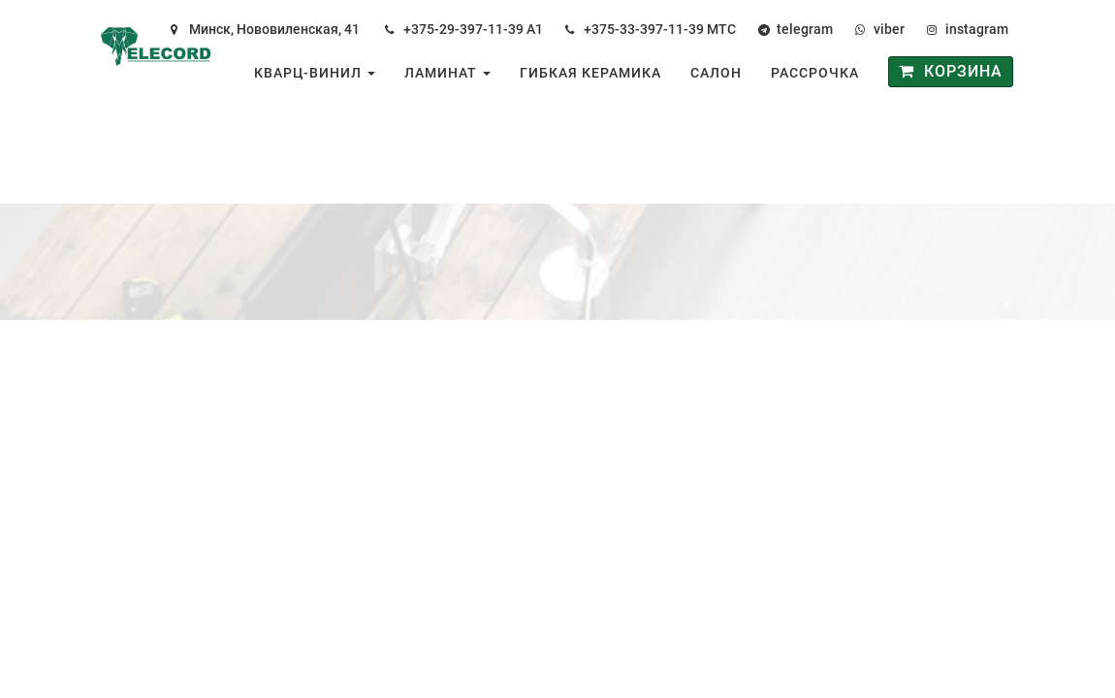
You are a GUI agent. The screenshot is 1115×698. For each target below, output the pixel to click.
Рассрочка (815, 72)
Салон (716, 72)
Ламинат (447, 72)
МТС (721, 29)
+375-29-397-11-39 (463, 29)
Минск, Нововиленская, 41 (274, 29)
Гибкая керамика (590, 72)
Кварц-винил (314, 72)
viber (889, 29)
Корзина (951, 71)
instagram (976, 29)
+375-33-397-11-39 (644, 29)
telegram (805, 29)
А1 (534, 29)
